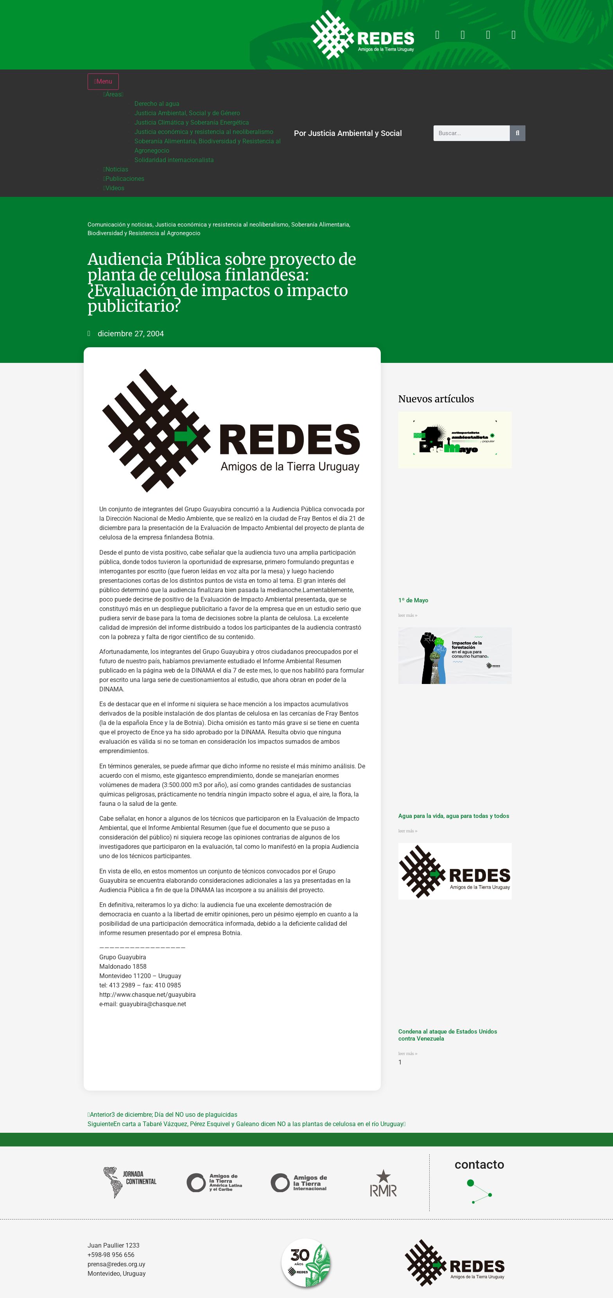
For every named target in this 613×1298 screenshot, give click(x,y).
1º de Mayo (413, 600)
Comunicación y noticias (120, 224)
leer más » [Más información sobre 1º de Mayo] (408, 615)
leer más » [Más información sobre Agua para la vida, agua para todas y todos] (408, 831)
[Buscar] (517, 133)
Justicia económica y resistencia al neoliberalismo (222, 224)
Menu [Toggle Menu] (103, 81)
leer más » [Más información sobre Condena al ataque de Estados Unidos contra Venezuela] (408, 1053)
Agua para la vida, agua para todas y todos (453, 816)
